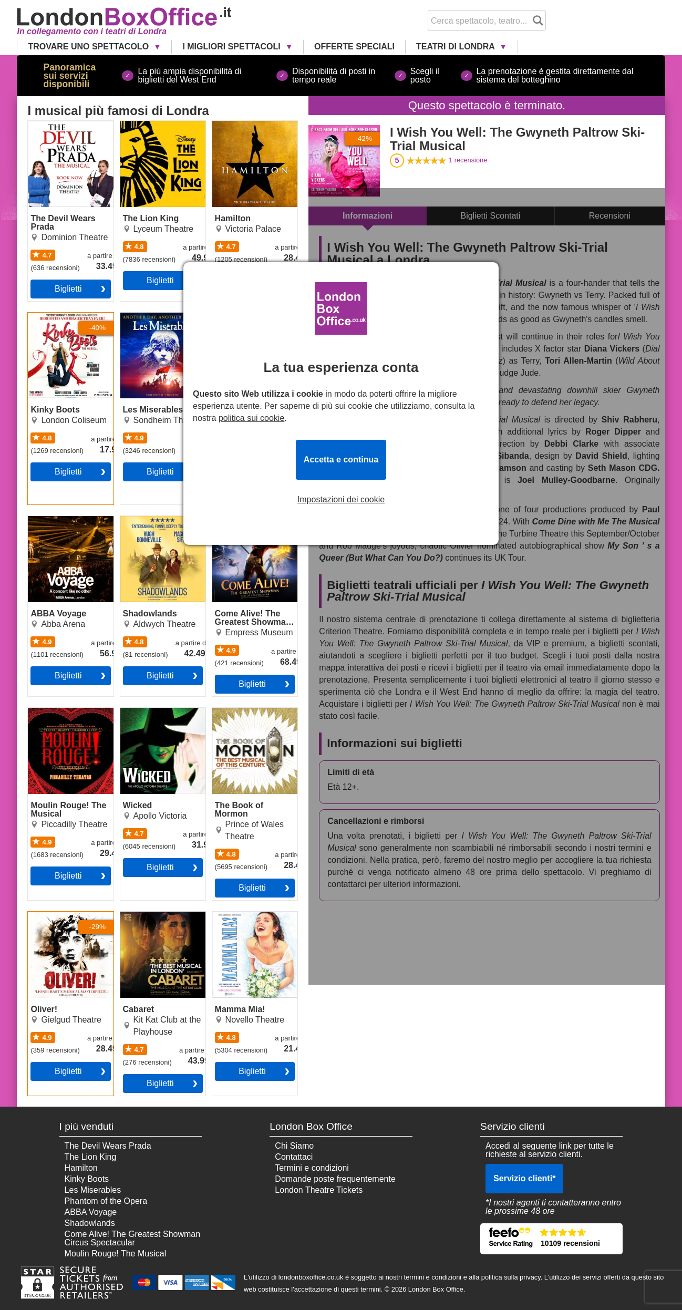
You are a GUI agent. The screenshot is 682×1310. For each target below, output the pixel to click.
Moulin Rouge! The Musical (63, 716)
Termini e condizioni (312, 1167)
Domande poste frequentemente (335, 1178)
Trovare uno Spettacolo (89, 46)
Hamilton (228, 125)
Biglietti (68, 288)
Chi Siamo (294, 1145)
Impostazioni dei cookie (341, 500)
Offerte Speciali (354, 46)
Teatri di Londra (456, 46)
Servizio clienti (524, 1178)
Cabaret (135, 916)
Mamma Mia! (236, 916)
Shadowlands (145, 520)
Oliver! (40, 916)
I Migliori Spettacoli (232, 46)
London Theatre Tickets (319, 1189)
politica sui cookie (251, 418)
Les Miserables (148, 317)
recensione (468, 160)
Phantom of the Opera (106, 1200)
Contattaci (294, 1156)
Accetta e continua (341, 459)
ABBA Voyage (54, 520)
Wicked (134, 712)
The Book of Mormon (251, 712)
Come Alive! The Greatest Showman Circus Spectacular (248, 528)
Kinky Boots (50, 317)
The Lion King (146, 125)
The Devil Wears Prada (59, 129)
